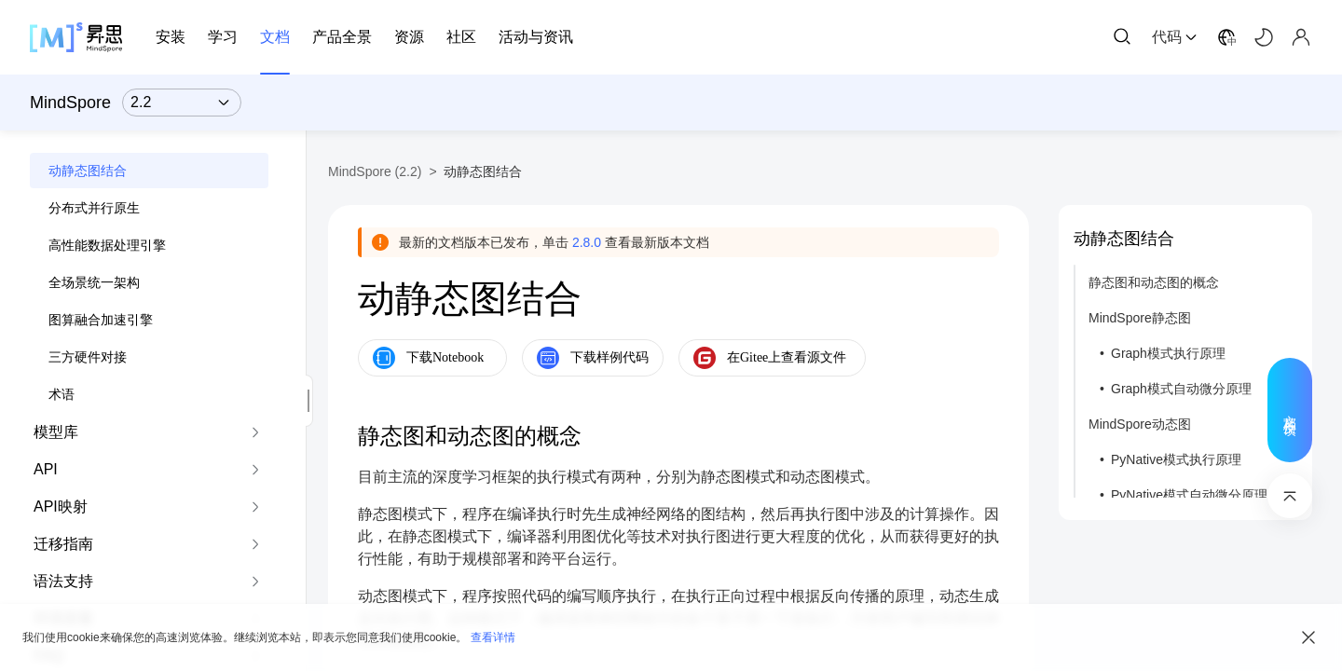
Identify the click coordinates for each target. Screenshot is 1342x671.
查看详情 (493, 637)
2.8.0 (586, 242)
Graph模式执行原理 (1168, 353)
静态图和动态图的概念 (1154, 282)
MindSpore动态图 (1140, 424)
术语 (61, 394)
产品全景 (342, 37)
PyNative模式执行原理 (1176, 459)
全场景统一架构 (94, 282)
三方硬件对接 (87, 356)
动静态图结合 (87, 170)
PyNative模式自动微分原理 (1189, 494)
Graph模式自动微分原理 (1181, 388)
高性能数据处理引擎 (107, 245)
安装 (170, 37)
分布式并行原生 (94, 207)
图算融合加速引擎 (100, 319)
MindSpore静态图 (1140, 317)
